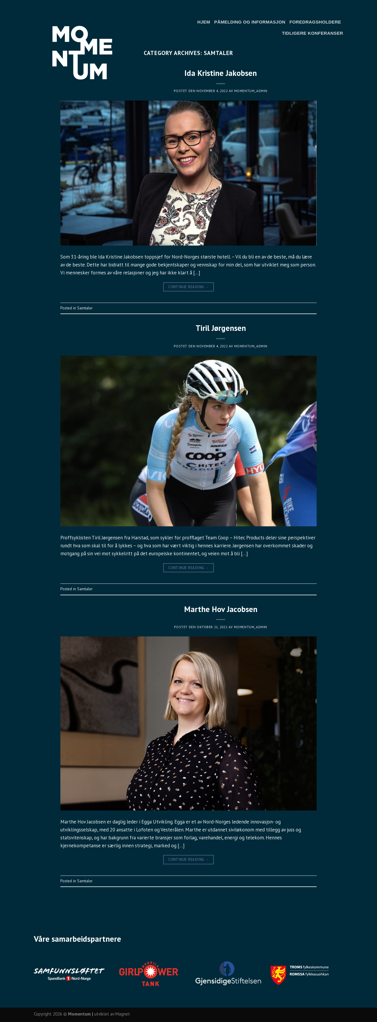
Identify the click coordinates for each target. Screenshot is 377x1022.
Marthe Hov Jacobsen (220, 609)
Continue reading (188, 287)
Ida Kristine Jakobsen (220, 73)
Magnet (122, 1014)
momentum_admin (250, 91)
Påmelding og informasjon (249, 21)
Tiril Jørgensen (221, 328)
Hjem (203, 21)
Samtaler (84, 308)
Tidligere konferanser (312, 33)
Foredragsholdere (315, 21)
